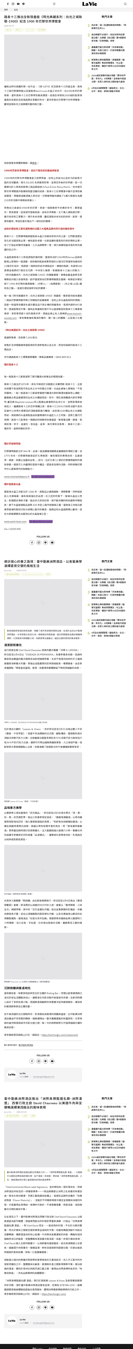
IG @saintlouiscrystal (41, 521)
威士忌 (9, 30)
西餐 (33, 1116)
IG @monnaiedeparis (43, 476)
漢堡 (25, 1116)
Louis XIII (30, 30)
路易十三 (19, 30)
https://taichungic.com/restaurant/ (60, 1034)
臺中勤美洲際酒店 (13, 574)
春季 (48, 574)
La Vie (23, 1073)
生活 (16, 10)
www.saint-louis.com (15, 521)
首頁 (6, 10)
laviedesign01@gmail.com (43, 1077)
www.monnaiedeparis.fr (17, 476)
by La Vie (7, 570)
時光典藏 (42, 30)
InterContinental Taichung (33, 574)
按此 (34, 163)
